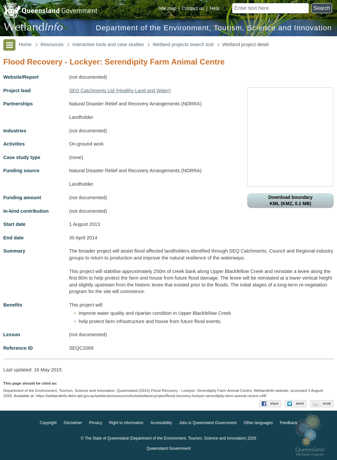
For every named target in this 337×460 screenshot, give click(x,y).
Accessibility (161, 423)
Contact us (193, 8)
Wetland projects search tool (183, 44)
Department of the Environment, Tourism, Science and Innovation (214, 28)
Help (214, 8)
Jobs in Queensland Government (208, 423)
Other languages (258, 423)
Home (25, 44)
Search (321, 8)
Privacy (95, 423)
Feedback (289, 423)
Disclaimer (73, 423)
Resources (52, 44)
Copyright (48, 423)
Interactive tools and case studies (108, 44)
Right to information (126, 423)
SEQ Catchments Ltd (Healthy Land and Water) (120, 90)
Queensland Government (168, 448)
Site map (167, 8)
